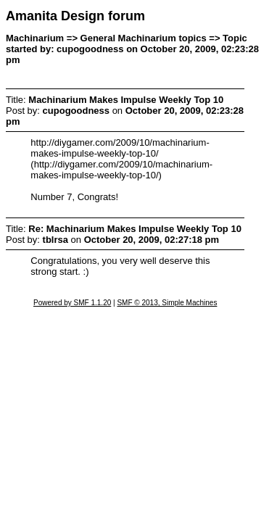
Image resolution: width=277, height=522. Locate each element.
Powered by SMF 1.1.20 (72, 303)
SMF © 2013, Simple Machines (167, 303)
